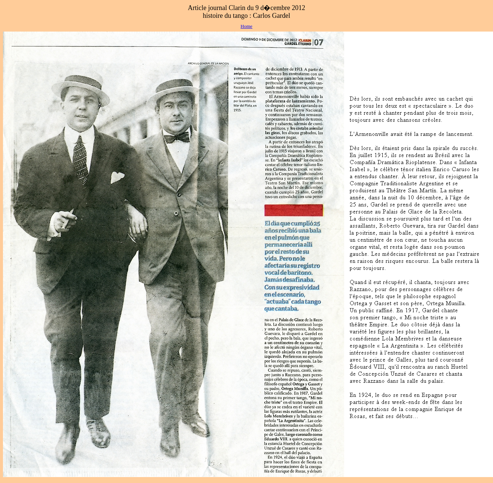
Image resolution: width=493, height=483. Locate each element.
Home (246, 26)
